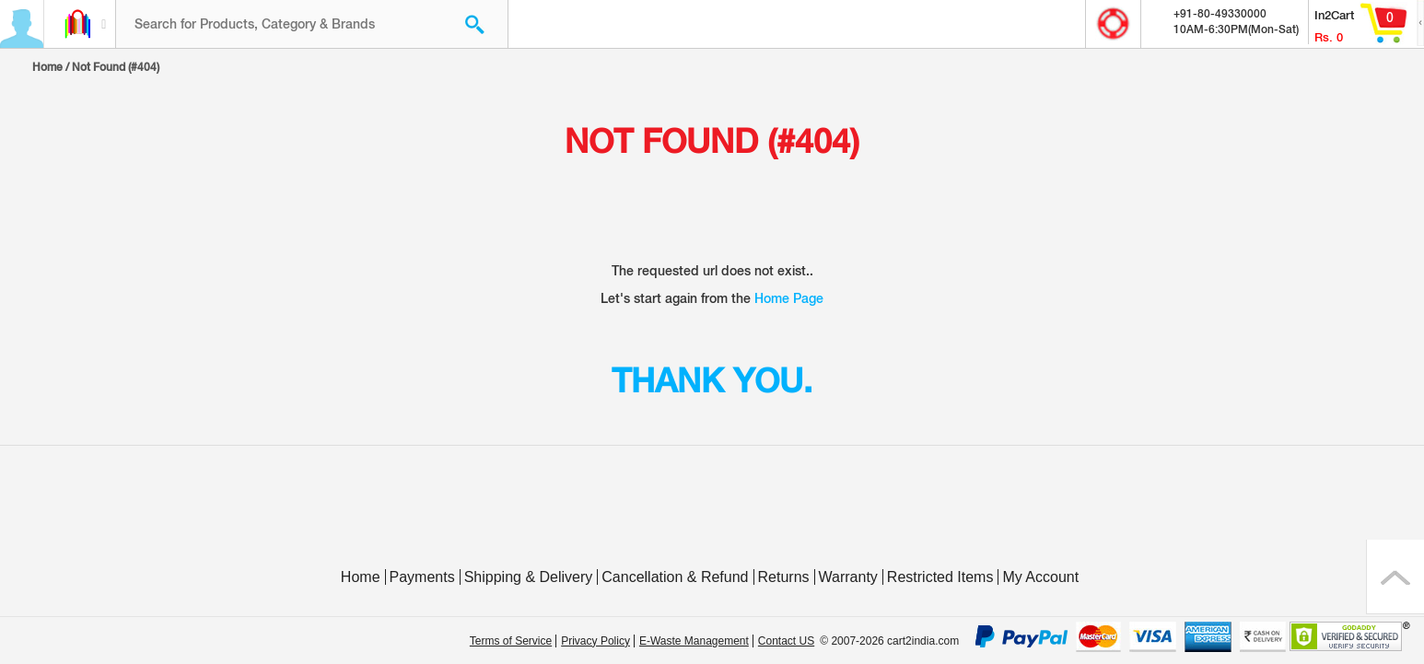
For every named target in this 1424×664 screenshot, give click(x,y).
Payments (422, 577)
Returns (784, 577)
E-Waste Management (694, 641)
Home (47, 67)
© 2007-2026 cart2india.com (889, 641)
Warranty (848, 577)
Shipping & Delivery (528, 577)
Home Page (788, 298)
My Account (1040, 577)
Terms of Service (511, 641)
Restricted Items (940, 577)
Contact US (786, 641)
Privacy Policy (595, 641)
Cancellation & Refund (674, 577)
